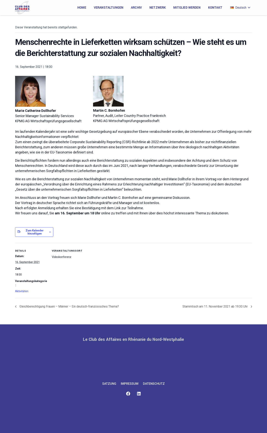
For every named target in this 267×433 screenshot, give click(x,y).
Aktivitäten (21, 291)
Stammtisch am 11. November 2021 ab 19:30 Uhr (215, 306)
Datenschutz (154, 383)
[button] (240, 8)
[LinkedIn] (139, 394)
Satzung (109, 383)
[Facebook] (128, 394)
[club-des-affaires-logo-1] (22, 7)
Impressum (129, 383)
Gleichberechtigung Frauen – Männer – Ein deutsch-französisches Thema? (69, 306)
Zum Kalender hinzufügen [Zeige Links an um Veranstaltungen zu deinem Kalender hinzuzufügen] (35, 232)
